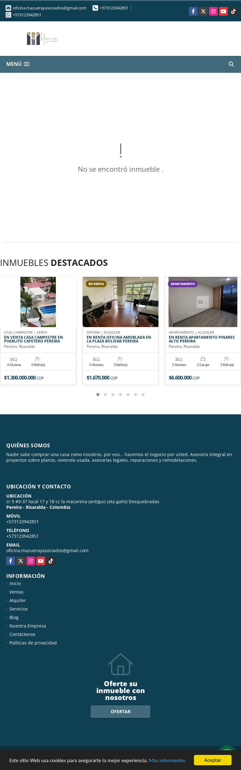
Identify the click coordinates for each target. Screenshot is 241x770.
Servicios (18, 609)
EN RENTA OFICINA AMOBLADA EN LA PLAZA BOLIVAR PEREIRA (119, 339)
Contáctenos (22, 634)
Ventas (16, 592)
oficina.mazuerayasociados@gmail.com (47, 550)
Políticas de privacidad (33, 643)
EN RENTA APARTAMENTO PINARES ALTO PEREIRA (202, 339)
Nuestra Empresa (27, 626)
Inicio (15, 583)
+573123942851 (114, 8)
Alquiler (17, 600)
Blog (14, 617)
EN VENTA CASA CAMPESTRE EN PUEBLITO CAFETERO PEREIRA (33, 339)
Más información (167, 760)
